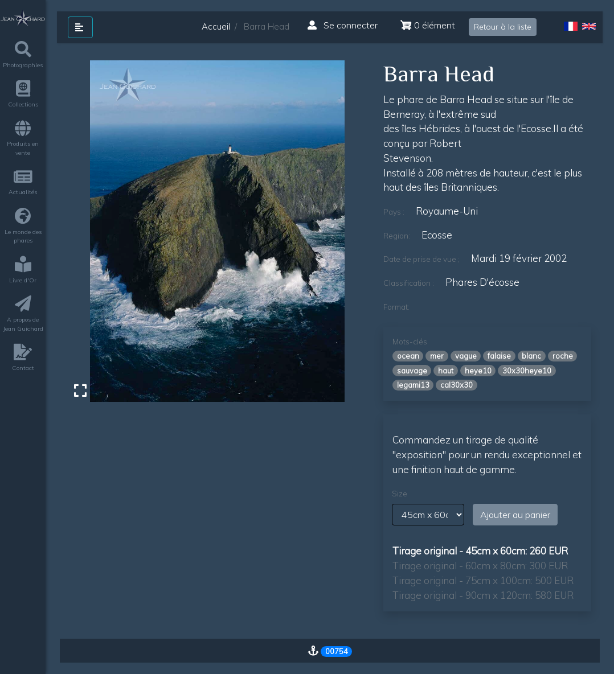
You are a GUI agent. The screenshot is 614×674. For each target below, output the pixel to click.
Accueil (216, 26)
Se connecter (343, 25)
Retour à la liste (502, 27)
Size (399, 493)
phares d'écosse (482, 282)
